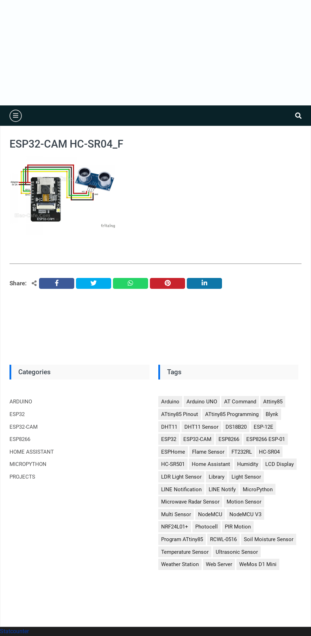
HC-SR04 (269, 452)
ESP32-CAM (23, 427)
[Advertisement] (155, 53)
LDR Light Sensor (181, 477)
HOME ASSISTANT (31, 452)
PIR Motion (238, 527)
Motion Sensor (244, 502)
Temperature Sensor (185, 552)
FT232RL (241, 452)
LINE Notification (181, 489)
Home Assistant (211, 464)
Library (216, 477)
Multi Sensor (176, 514)
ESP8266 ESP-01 (265, 439)
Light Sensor (246, 477)
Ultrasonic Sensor (237, 552)
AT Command (240, 401)
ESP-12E (263, 427)
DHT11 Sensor (201, 427)
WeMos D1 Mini (258, 564)
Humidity (247, 464)
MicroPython (258, 489)
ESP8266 (19, 439)
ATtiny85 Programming (232, 414)
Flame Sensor (208, 452)
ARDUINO (20, 401)
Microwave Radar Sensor (190, 502)
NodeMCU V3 (245, 514)
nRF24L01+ (174, 527)
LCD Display (279, 464)
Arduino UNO (201, 401)
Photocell (206, 527)
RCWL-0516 (223, 539)
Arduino (170, 401)
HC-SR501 (173, 464)
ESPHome (173, 452)
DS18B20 (236, 427)
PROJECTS (22, 477)
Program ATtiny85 (182, 539)
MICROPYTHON (27, 464)
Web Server (219, 564)
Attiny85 (273, 401)
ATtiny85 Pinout (179, 414)
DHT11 (169, 427)
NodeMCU (210, 514)
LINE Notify (222, 489)
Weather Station (180, 564)
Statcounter (14, 631)
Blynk (272, 414)
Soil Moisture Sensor (268, 539)
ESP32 (17, 414)
